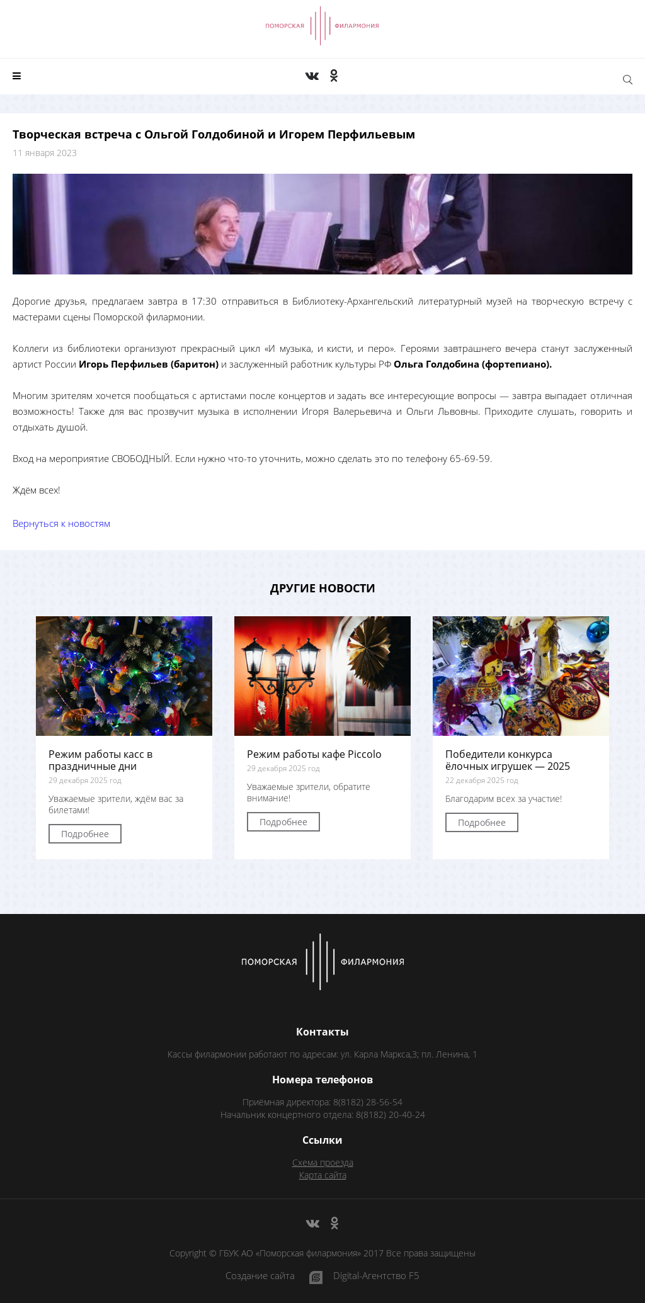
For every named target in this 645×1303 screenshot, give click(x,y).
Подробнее (85, 834)
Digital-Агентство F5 (376, 1276)
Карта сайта (322, 1175)
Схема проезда (322, 1162)
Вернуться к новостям (61, 523)
